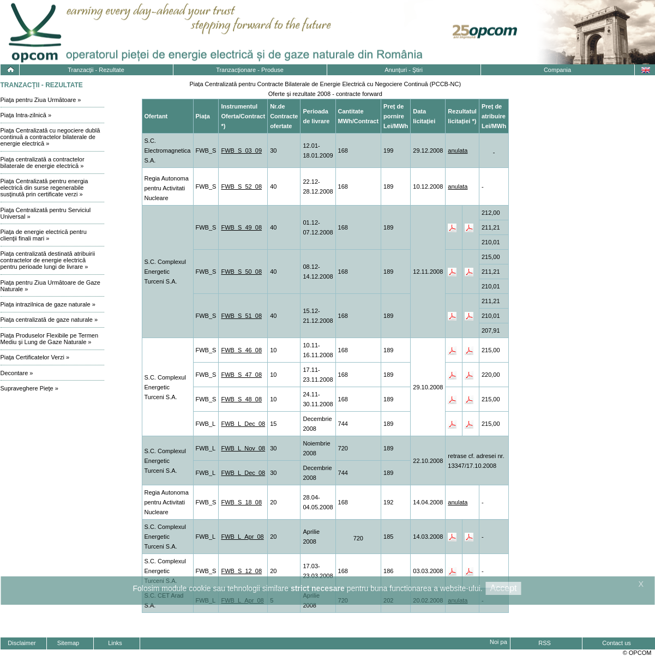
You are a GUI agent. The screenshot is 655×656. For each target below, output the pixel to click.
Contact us (616, 643)
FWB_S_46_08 (241, 350)
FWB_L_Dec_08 (243, 423)
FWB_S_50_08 (241, 271)
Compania (557, 70)
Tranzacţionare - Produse (250, 70)
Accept (503, 588)
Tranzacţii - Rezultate (96, 70)
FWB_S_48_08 (241, 399)
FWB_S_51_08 (241, 315)
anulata (457, 150)
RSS (544, 643)
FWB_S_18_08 (241, 502)
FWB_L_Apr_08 (242, 536)
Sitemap (68, 643)
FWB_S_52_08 (241, 186)
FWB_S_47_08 (241, 374)
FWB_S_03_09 (241, 150)
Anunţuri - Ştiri (403, 70)
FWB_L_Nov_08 (243, 448)
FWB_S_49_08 (241, 227)
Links (115, 643)
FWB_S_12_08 (241, 571)
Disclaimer (21, 643)
